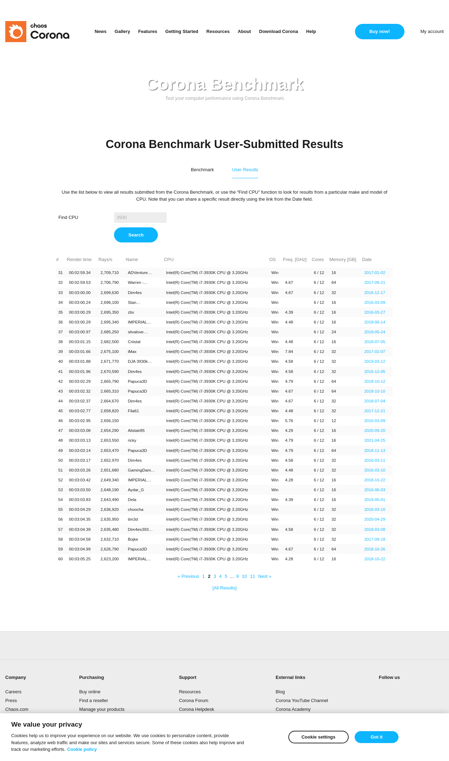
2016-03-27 (374, 312)
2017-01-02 (374, 272)
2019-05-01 (374, 499)
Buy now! (379, 31)
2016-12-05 (374, 371)
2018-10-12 (374, 381)
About (244, 31)
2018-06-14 (374, 322)
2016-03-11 (374, 460)
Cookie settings (318, 738)
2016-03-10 (374, 470)
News (101, 31)
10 (244, 576)
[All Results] (225, 587)
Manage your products (102, 709)
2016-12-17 (374, 292)
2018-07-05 (374, 341)
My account (432, 31)
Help (311, 31)
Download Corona (278, 31)
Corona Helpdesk (196, 709)
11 (252, 576)
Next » (265, 576)
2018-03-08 (374, 529)
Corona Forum (193, 700)
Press (11, 700)
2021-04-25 (374, 440)
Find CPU (68, 217)
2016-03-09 (374, 302)
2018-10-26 (374, 549)
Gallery (122, 31)
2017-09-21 (374, 282)
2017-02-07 (374, 351)
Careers (13, 691)
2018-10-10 (374, 391)
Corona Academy (293, 709)
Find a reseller (93, 700)
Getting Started (181, 31)
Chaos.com (16, 709)
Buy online (90, 691)
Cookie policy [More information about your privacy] (82, 750)
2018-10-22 (374, 480)
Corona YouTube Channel (302, 700)
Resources (217, 31)
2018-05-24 (374, 331)
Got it (377, 738)
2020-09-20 (374, 430)
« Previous (188, 576)
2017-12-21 (374, 410)
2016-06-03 (374, 489)
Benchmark (202, 169)
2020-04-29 (374, 519)
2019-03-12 (374, 361)
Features (147, 31)
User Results (245, 169)
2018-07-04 (374, 401)
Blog (280, 691)
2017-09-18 (374, 539)
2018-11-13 (374, 450)
